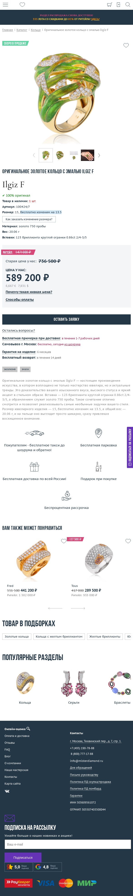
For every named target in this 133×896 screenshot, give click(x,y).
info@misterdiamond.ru (86, 761)
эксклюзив (10, 369)
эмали (25, 369)
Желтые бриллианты (104, 636)
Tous (74, 586)
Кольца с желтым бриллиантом (59, 636)
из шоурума (72, 344)
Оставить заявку (67, 320)
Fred (10, 586)
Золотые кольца (17, 636)
